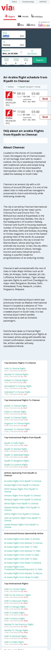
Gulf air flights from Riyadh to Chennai (21, 514)
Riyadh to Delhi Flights (14, 443)
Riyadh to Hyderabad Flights (16, 455)
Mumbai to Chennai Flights (16, 374)
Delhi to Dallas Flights (14, 642)
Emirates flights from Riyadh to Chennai (22, 495)
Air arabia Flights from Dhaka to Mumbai (22, 562)
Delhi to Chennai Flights (15, 368)
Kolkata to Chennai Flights (16, 380)
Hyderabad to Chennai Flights (17, 392)
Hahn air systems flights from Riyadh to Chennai (22, 519)
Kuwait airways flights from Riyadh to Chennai (21, 525)
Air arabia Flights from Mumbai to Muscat (23, 573)
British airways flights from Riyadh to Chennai (21, 490)
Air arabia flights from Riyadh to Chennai (22, 481)
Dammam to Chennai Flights (17, 429)
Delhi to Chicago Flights (15, 606)
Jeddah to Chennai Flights (15, 405)
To (4, 42)
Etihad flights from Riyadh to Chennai (21, 503)
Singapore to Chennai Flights (17, 423)
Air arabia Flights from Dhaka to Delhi (21, 577)
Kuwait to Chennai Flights (15, 417)
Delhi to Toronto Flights (15, 589)
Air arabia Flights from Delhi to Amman (22, 539)
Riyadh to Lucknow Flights (16, 464)
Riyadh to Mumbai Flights (15, 449)
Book (45, 99)
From (5, 33)
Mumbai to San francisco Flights (18, 624)
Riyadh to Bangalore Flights (16, 460)
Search (39, 60)
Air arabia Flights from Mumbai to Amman (23, 543)
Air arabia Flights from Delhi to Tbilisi (21, 547)
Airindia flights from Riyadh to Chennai (21, 485)
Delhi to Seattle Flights (14, 612)
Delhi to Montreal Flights (15, 636)
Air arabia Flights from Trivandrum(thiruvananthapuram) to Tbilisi (23, 568)
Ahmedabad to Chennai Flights (18, 386)
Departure (6, 50)
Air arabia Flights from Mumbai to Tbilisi (22, 551)
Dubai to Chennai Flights (15, 411)
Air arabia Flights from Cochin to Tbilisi (21, 555)
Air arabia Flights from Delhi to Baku (20, 558)
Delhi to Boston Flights (14, 618)
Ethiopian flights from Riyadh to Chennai (22, 499)
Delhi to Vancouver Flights (16, 601)
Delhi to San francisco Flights (17, 595)
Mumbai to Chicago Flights (16, 630)
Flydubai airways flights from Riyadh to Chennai (22, 508)
